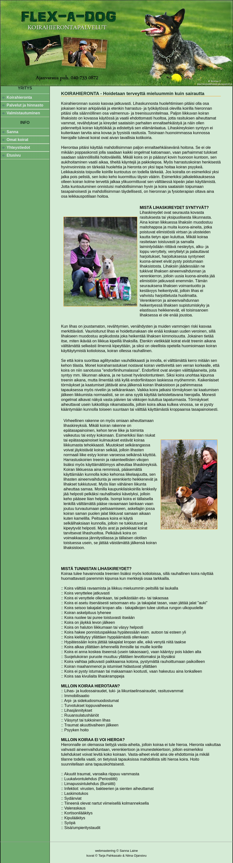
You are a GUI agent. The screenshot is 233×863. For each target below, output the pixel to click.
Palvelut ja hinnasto (25, 105)
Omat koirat (17, 140)
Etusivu (14, 155)
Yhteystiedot (18, 147)
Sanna (12, 132)
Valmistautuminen (23, 113)
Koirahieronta (19, 97)
